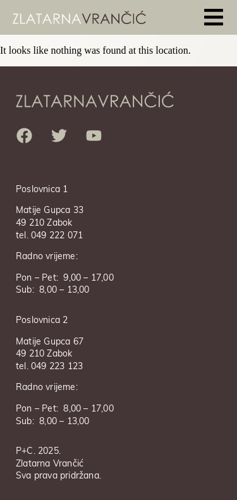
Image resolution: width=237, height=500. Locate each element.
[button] (213, 17)
